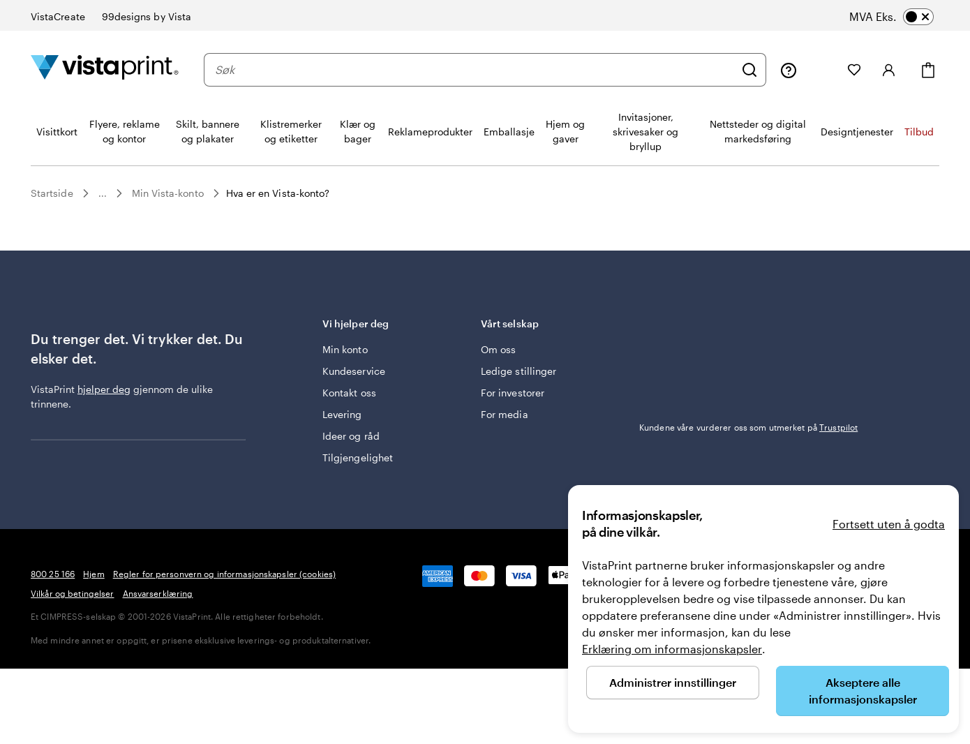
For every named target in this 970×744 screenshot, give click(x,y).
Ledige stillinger (518, 371)
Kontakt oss (349, 393)
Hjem (93, 574)
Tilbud (919, 131)
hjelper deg (103, 389)
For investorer (512, 393)
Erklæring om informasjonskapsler (672, 648)
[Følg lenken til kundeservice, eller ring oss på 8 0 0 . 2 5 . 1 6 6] (788, 70)
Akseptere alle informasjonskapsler (863, 691)
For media (504, 414)
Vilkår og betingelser (72, 593)
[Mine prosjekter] (822, 69)
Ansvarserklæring (158, 593)
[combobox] (474, 69)
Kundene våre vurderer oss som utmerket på (748, 427)
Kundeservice (353, 371)
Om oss (498, 349)
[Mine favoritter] (854, 70)
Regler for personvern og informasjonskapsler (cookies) (224, 574)
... (102, 193)
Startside (52, 193)
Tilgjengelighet (357, 457)
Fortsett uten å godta (889, 523)
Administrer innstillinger (672, 682)
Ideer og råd (351, 436)
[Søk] (749, 70)
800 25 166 (53, 574)
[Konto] (889, 70)
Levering (342, 414)
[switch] (905, 16)
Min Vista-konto (168, 193)
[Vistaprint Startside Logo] (105, 69)
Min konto (345, 349)
